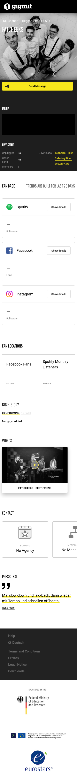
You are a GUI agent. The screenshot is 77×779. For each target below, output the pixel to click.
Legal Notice (17, 665)
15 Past (26, 413)
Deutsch (18, 643)
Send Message (37, 86)
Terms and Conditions (24, 651)
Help (11, 636)
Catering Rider (63, 158)
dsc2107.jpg (62, 163)
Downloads (16, 671)
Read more (8, 607)
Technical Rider (64, 152)
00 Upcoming (11, 413)
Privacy (13, 658)
